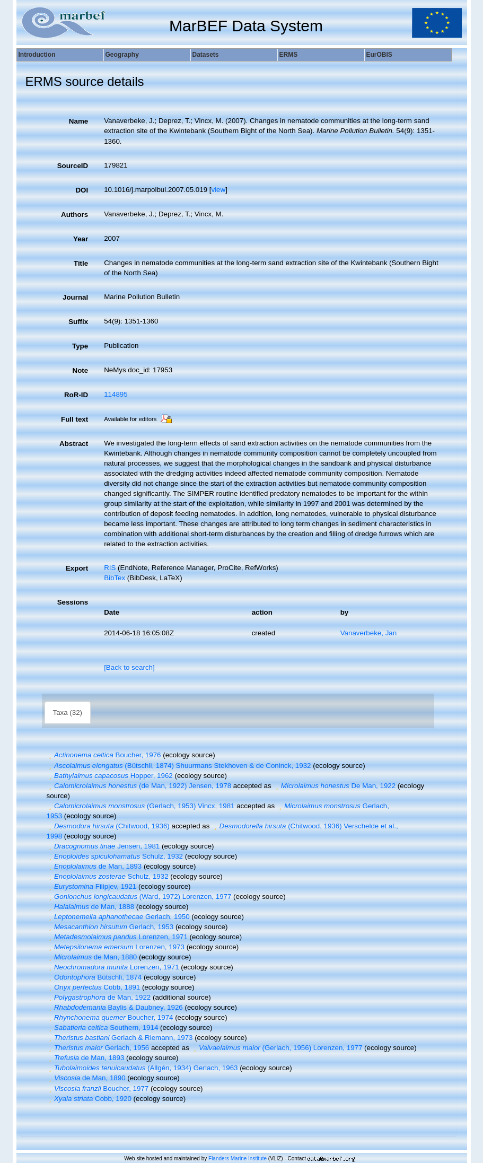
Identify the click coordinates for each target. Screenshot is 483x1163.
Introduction (37, 54)
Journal (75, 297)
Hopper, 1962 (110, 776)
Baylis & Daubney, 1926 (115, 1007)
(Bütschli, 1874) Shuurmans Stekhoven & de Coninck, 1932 (179, 765)
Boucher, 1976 (104, 755)
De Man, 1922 (334, 786)
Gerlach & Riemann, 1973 (120, 1038)
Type (80, 346)
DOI (81, 190)
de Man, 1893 (94, 866)
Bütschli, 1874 (94, 977)
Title (81, 263)
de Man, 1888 (91, 907)
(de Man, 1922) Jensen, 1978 (139, 786)
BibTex (114, 578)
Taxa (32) (68, 712)
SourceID (73, 166)
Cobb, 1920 (89, 1099)
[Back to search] (129, 667)
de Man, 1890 (86, 1078)
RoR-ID (76, 395)
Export (77, 568)
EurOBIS (379, 54)
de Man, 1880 (92, 957)
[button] (50, 754)
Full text (74, 419)
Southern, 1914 (103, 1027)
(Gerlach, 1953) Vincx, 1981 (141, 806)
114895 (115, 394)
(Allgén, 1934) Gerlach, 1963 (142, 1068)
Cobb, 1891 (93, 987)
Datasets (205, 54)
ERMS (288, 54)
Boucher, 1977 (98, 1088)
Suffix (78, 322)
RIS (110, 568)
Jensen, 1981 (103, 846)
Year (80, 239)
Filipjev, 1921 (92, 886)
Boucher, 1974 (110, 1017)
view (218, 190)
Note (81, 370)
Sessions (73, 602)
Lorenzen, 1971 (117, 937)
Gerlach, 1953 (110, 927)
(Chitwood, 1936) (108, 826)
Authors (74, 214)
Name (78, 121)
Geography (122, 54)
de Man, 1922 (99, 997)
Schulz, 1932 (115, 856)
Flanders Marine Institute (237, 1158)
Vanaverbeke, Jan (368, 633)
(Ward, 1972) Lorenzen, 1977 (139, 896)
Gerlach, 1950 (118, 917)
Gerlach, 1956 (98, 1048)
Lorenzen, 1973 (116, 947)
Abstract (73, 444)
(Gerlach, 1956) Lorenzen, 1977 (277, 1048)
